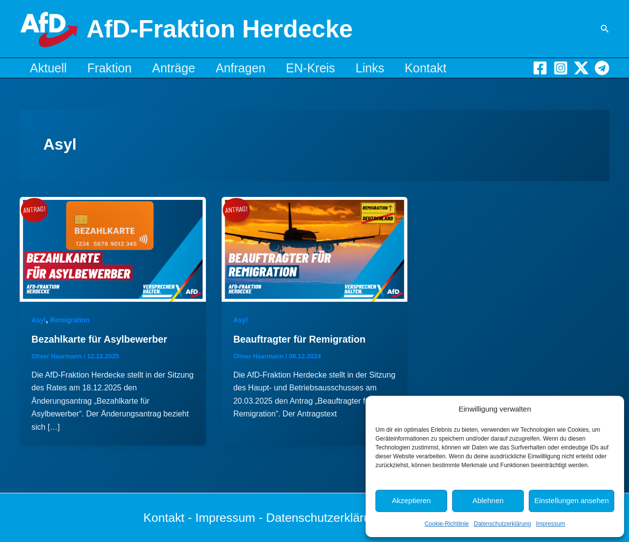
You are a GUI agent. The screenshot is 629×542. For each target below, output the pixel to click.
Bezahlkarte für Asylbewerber (100, 339)
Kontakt (452, 68)
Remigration (70, 320)
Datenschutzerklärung (502, 523)
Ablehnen (487, 500)
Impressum (550, 523)
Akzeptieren (411, 500)
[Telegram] (602, 68)
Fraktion (115, 68)
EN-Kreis (328, 68)
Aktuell (50, 68)
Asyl (38, 320)
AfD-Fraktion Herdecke (219, 29)
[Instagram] (560, 68)
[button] (604, 29)
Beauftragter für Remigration (300, 339)
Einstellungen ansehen (571, 500)
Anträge (183, 68)
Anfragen (255, 68)
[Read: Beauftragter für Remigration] (315, 249)
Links (392, 68)
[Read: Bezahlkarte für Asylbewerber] (113, 249)
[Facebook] (540, 68)
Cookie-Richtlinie (447, 523)
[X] (581, 68)
